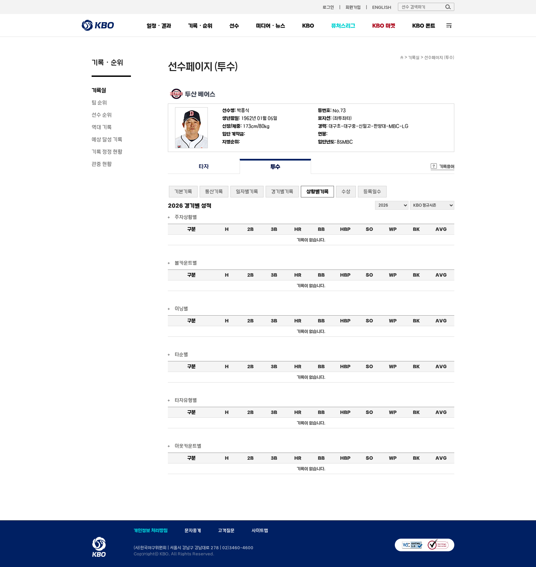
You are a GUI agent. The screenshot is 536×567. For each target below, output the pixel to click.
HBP (345, 229)
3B (274, 229)
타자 (204, 166)
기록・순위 (200, 26)
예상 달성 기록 (107, 139)
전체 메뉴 (449, 25)
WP (393, 229)
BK (416, 229)
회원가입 (353, 7)
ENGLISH (381, 7)
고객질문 (226, 530)
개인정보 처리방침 (151, 530)
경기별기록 (282, 191)
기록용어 (446, 166)
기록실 (99, 90)
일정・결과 (159, 26)
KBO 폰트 (423, 26)
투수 (275, 166)
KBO (308, 26)
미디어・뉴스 (270, 26)
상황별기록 (317, 191)
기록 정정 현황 (107, 152)
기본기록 (183, 191)
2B (250, 229)
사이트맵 (260, 530)
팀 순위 (99, 102)
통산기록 (214, 191)
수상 (345, 191)
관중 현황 (102, 164)
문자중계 (193, 530)
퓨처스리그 (343, 26)
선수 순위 (102, 115)
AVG (441, 229)
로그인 (328, 7)
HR (297, 229)
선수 (234, 26)
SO (369, 229)
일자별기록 (247, 191)
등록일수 (372, 191)
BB (321, 229)
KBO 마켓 (383, 26)
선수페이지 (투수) (439, 57)
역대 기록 (102, 127)
